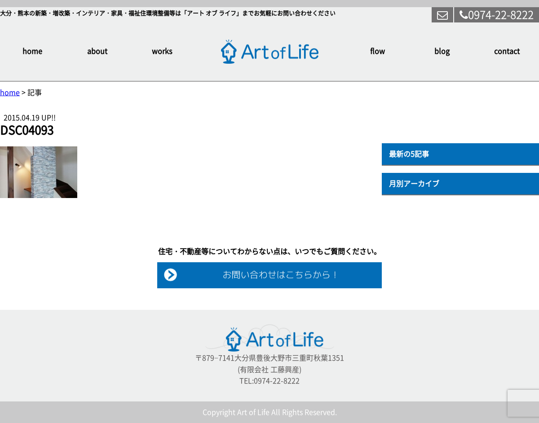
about (97, 51)
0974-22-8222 (496, 14)
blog (442, 51)
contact (507, 51)
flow (377, 51)
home (32, 51)
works (162, 51)
